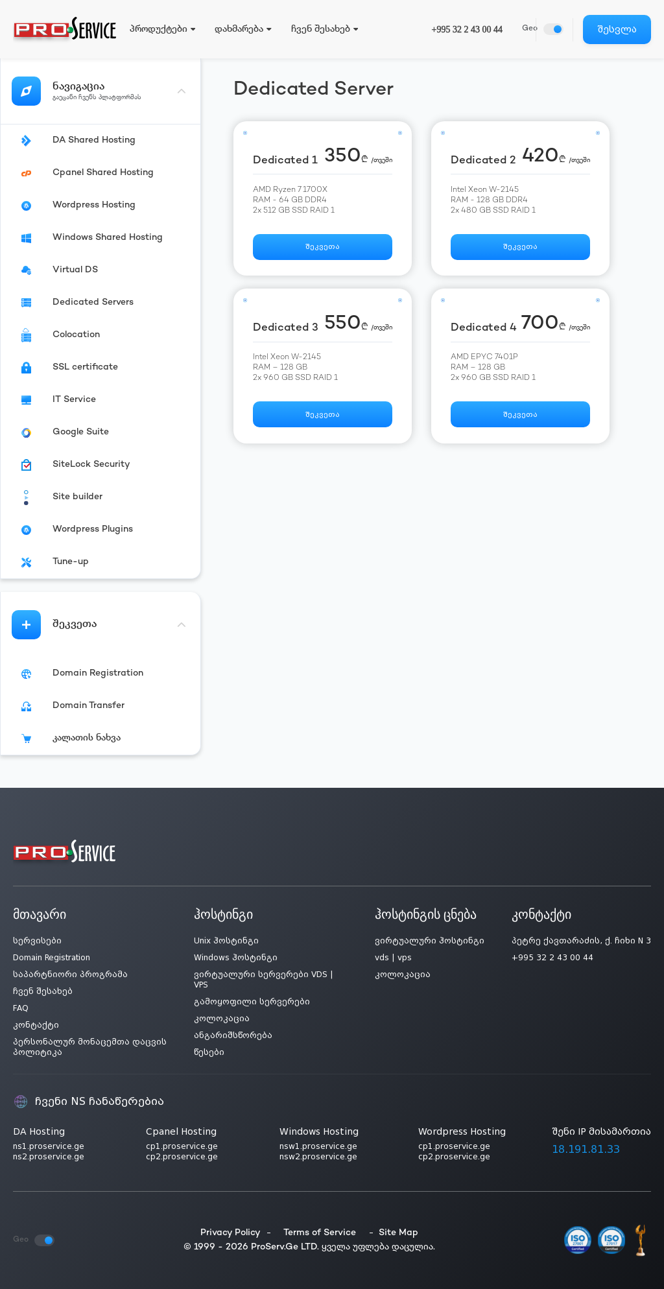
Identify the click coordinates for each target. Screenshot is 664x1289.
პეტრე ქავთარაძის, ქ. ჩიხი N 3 (581, 940)
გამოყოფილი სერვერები (252, 1001)
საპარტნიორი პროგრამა (70, 974)
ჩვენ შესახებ (43, 991)
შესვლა (617, 29)
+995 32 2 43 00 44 (467, 29)
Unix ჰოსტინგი (226, 940)
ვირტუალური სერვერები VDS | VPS (263, 979)
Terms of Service (319, 1233)
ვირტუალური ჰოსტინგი (429, 940)
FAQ (21, 1008)
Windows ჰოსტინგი (236, 957)
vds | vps (393, 957)
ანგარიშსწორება (233, 1035)
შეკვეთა (322, 247)
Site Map (398, 1233)
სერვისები (37, 940)
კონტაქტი (36, 1025)
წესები (209, 1052)
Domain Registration (51, 957)
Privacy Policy (230, 1233)
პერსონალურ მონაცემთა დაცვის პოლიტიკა (90, 1047)
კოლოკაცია (222, 1018)
